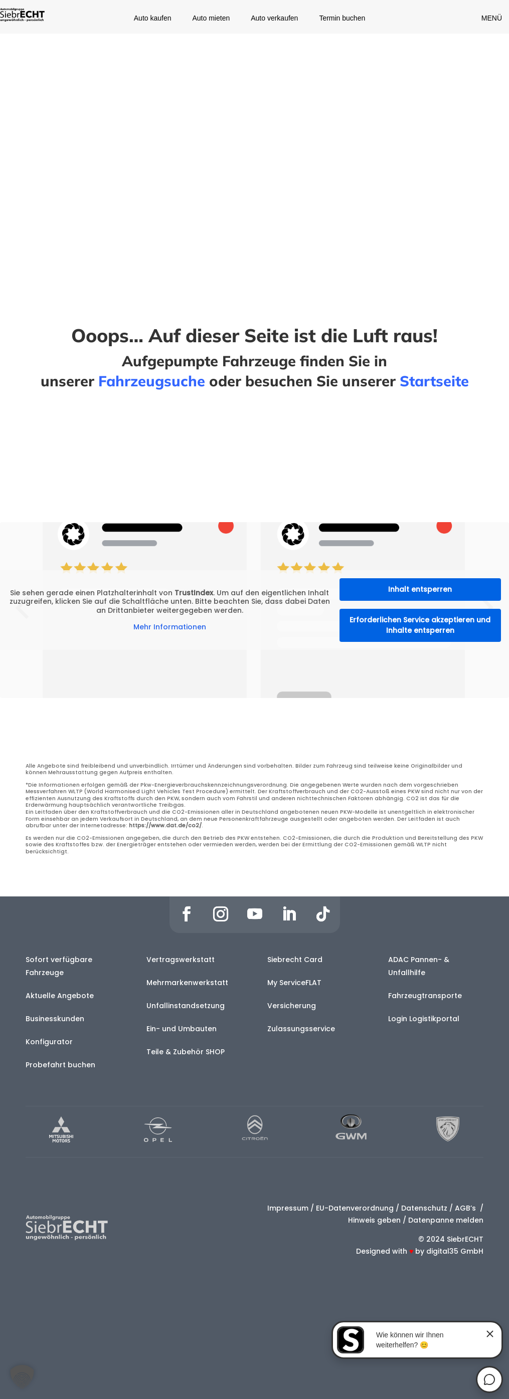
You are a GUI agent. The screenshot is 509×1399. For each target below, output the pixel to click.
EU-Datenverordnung (355, 1208)
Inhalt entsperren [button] (420, 589)
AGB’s (466, 1208)
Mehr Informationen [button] (169, 627)
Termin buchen (342, 18)
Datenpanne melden (445, 1220)
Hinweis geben (374, 1220)
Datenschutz (424, 1208)
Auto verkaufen (274, 18)
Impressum (287, 1208)
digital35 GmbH (454, 1251)
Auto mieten (211, 18)
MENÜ (491, 18)
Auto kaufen (153, 18)
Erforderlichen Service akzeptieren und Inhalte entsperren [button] (420, 625)
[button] (22, 1377)
